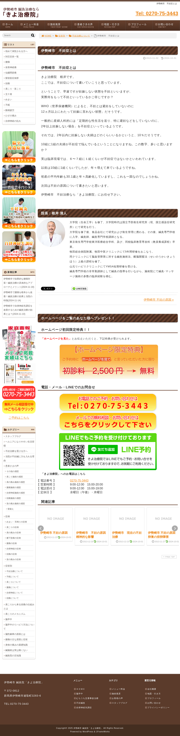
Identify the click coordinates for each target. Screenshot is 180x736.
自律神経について (14, 593)
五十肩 (8, 94)
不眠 (7, 105)
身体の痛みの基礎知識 (16, 644)
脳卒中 (8, 619)
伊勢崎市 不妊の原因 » (159, 299)
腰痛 (7, 62)
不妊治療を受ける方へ (16, 451)
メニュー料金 (32, 25)
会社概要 (150, 689)
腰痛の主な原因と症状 (16, 639)
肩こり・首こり (13, 89)
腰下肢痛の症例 (13, 538)
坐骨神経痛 (10, 67)
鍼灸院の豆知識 (13, 655)
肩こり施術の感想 (14, 476)
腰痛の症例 (11, 543)
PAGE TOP (169, 557)
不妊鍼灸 (79, 703)
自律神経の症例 (13, 548)
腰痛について (12, 587)
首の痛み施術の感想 (15, 503)
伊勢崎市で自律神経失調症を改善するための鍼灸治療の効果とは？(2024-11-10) (18, 310)
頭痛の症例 (11, 554)
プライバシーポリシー (157, 707)
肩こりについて (13, 582)
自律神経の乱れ (13, 121)
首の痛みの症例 (13, 559)
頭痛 (7, 83)
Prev (41, 528)
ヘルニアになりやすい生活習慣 (19, 443)
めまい (8, 99)
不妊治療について (79, 36)
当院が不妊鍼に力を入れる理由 (19, 458)
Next (175, 528)
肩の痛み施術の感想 (15, 482)
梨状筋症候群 (12, 78)
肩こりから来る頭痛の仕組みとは (19, 606)
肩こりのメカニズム (15, 614)
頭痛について (12, 598)
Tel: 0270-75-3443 (157, 13)
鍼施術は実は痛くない (16, 650)
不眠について (12, 576)
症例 (7, 516)
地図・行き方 (113, 25)
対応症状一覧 (12, 56)
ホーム (10, 25)
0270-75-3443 (79, 480)
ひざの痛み (10, 115)
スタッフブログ (13, 436)
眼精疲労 (9, 110)
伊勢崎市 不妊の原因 (54, 532)
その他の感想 (12, 471)
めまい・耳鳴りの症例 (16, 522)
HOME (46, 36)
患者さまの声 (86, 25)
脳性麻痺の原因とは (15, 634)
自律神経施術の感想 (15, 493)
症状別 (60, 36)
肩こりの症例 (12, 527)
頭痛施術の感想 (13, 498)
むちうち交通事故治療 (86, 698)
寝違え (11, 509)
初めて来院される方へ (16, 51)
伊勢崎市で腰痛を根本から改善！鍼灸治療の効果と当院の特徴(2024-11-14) (18, 296)
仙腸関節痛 (10, 72)
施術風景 (59, 25)
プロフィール (140, 25)
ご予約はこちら (19, 417)
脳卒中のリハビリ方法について (19, 626)
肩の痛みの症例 (13, 532)
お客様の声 (116, 698)
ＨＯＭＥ (79, 689)
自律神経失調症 (83, 707)
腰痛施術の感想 (13, 487)
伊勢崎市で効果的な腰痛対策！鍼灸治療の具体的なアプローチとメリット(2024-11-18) (19, 283)
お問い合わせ (167, 25)
